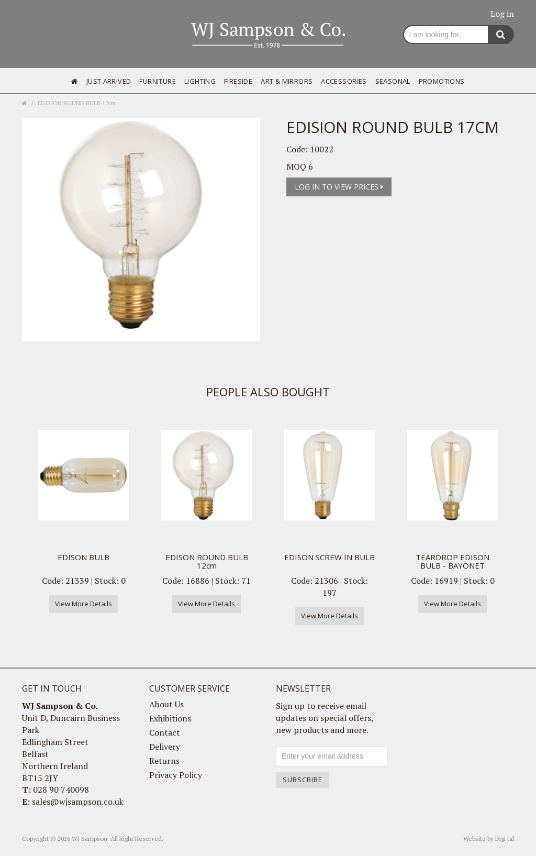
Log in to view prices (339, 187)
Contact (164, 732)
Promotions (442, 81)
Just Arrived (108, 81)
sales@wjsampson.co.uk (78, 801)
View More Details (83, 603)
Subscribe (302, 779)
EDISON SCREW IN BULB (329, 557)
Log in (502, 13)
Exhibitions (170, 718)
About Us (166, 704)
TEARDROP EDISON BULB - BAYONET (452, 561)
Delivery (164, 746)
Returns (164, 760)
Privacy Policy (175, 775)
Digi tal (504, 838)
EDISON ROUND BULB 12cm (206, 561)
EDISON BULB (83, 557)
